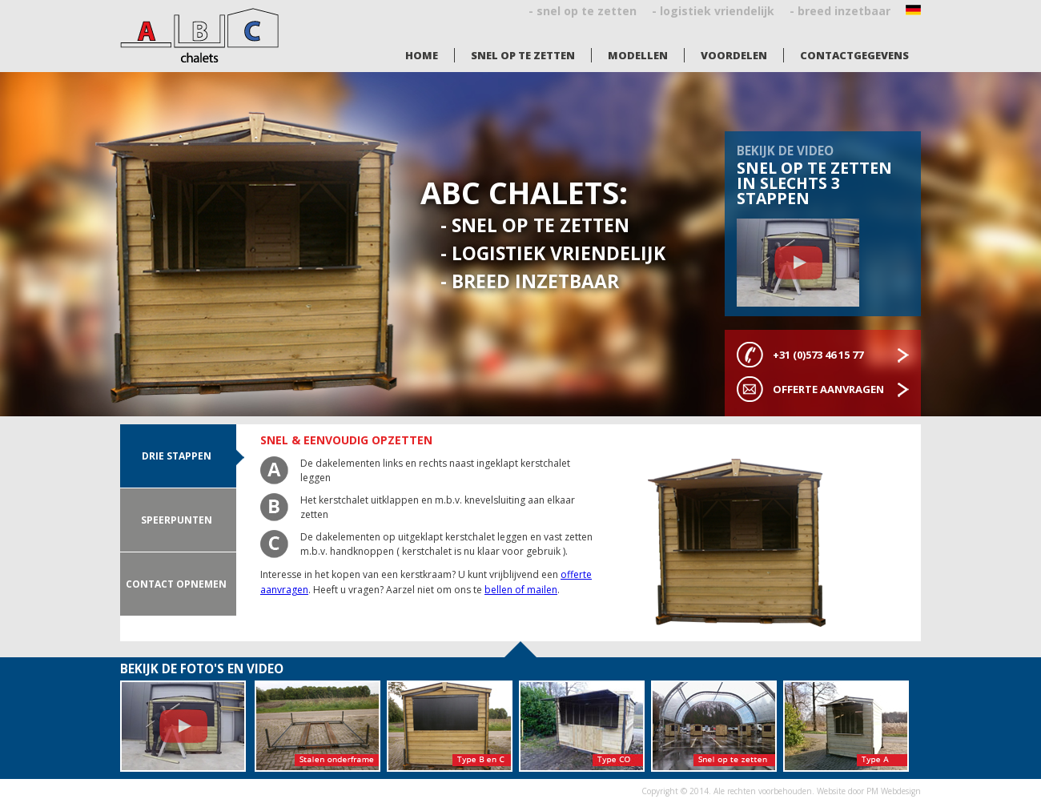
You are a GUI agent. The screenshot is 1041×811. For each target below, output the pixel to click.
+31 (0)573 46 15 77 (818, 354)
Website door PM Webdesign (869, 791)
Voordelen (734, 55)
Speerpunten (176, 520)
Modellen (638, 55)
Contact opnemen (176, 584)
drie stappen (176, 456)
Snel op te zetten (523, 55)
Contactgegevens (854, 55)
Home (421, 55)
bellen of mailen (520, 589)
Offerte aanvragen (828, 389)
